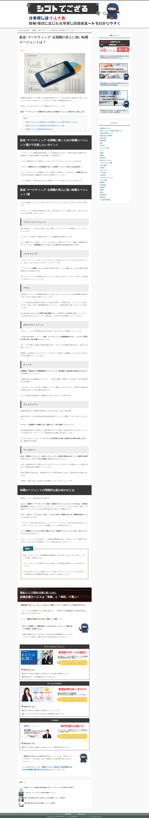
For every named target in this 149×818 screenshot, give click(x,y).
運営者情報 (68, 814)
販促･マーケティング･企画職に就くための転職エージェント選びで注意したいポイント (52, 122)
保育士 (101, 192)
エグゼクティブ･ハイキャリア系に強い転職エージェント (40, 792)
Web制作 (102, 167)
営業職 (101, 152)
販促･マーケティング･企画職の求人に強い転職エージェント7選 (45, 125)
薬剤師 (101, 189)
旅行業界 (102, 187)
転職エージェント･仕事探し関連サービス (111, 130)
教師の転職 (103, 194)
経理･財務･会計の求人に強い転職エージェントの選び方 (39, 803)
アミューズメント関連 (106, 162)
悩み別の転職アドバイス (106, 133)
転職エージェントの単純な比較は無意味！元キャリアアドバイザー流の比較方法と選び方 (49, 787)
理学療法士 (103, 197)
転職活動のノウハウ (105, 128)
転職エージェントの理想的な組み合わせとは (39, 129)
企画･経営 (102, 157)
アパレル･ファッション (106, 177)
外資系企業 (103, 185)
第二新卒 (102, 145)
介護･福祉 (102, 175)
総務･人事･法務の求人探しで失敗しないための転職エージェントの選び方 (44, 798)
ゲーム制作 (103, 172)
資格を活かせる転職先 (106, 135)
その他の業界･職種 (105, 199)
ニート (101, 150)
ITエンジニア (103, 170)
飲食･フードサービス (106, 160)
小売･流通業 (103, 165)
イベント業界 (103, 180)
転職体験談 (103, 140)
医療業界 (102, 182)
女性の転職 (103, 138)
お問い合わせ (81, 814)
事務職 (101, 155)
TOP (23, 30)
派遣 (101, 143)
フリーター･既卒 (104, 148)
